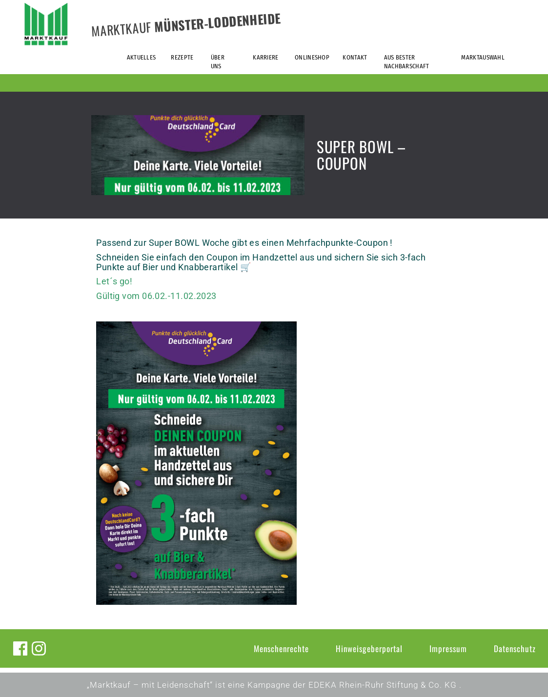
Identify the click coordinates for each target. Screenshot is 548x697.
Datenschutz (515, 648)
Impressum (448, 648)
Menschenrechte (281, 648)
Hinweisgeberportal (369, 648)
